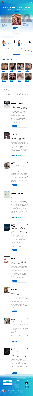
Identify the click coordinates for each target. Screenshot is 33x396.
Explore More (12, 390)
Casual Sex (12, 70)
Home (7, 2)
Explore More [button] (11, 2)
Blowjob (4, 80)
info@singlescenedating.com (21, 383)
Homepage (8, 390)
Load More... (17, 54)
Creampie (20, 80)
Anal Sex (4, 70)
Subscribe (7, 385)
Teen (22, 42)
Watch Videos (16, 2)
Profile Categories (22, 2)
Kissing (27, 70)
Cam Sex (27, 80)
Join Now (14, 155)
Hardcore (12, 80)
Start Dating (29, 2)
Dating (19, 70)
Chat (3, 45)
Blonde (6, 42)
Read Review (19, 155)
